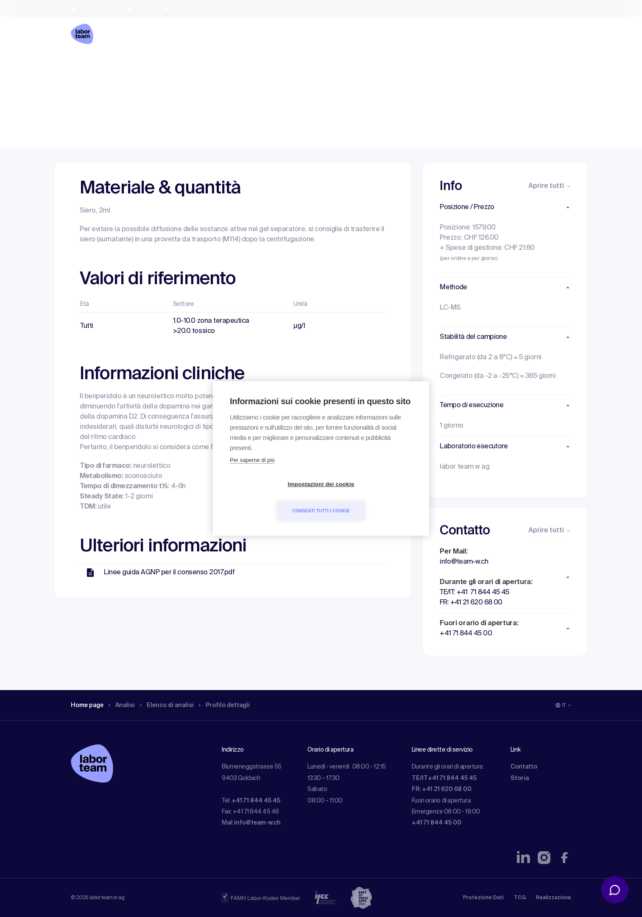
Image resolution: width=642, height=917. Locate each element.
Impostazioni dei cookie (272, 498)
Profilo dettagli (239, 65)
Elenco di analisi (176, 65)
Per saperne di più (252, 473)
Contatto (524, 767)
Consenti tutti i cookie (369, 497)
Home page (89, 65)
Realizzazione (553, 897)
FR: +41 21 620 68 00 (442, 789)
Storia (520, 778)
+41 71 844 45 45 (256, 801)
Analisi (127, 65)
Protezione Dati (483, 897)
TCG (520, 897)
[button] (505, 207)
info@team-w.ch (257, 823)
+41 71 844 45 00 (436, 823)
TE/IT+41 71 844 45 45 (444, 778)
